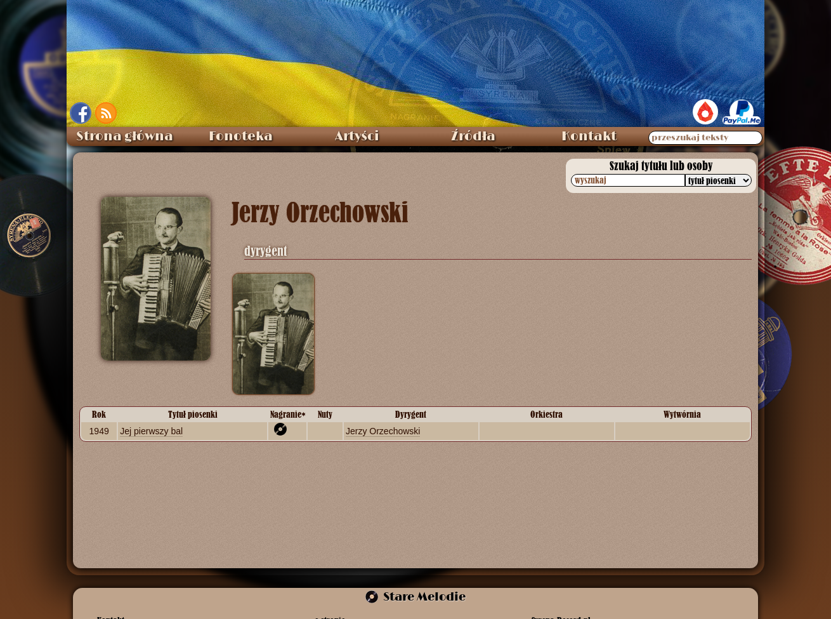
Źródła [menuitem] (473, 136)
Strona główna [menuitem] (124, 136)
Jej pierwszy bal (151, 431)
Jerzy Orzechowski (383, 431)
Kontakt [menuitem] (589, 136)
